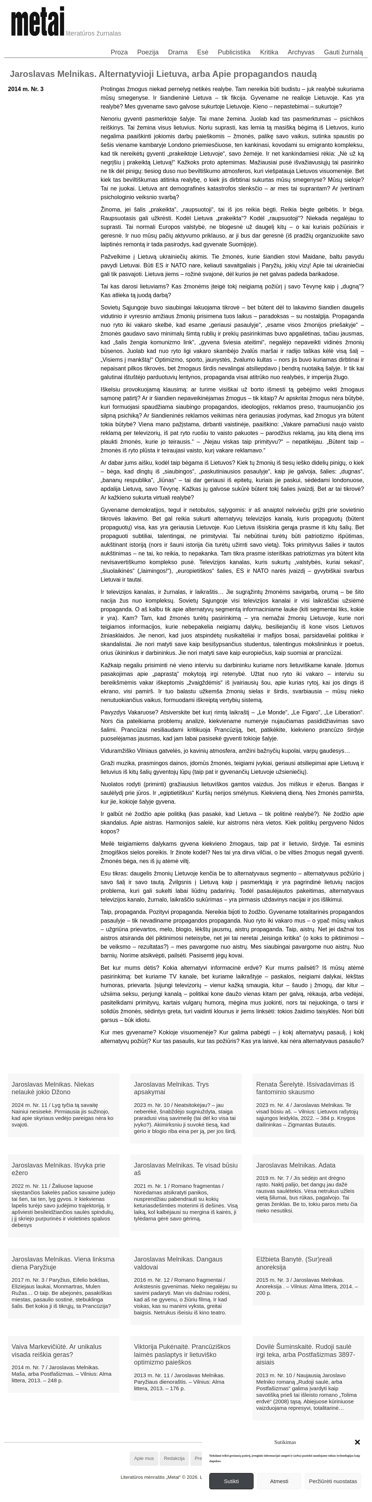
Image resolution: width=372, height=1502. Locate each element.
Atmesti (279, 1481)
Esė (203, 52)
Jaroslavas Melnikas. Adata (295, 1165)
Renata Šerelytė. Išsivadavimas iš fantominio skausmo (305, 1088)
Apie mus (144, 1458)
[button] (357, 1442)
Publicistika (234, 52)
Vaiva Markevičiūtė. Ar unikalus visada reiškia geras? (57, 1350)
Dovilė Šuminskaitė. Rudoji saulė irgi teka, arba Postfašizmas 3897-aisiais (305, 1354)
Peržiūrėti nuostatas (333, 1481)
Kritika (269, 52)
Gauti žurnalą (343, 52)
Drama (178, 52)
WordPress (159, 1496)
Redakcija (174, 1458)
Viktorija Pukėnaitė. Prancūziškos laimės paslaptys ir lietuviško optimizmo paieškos (182, 1354)
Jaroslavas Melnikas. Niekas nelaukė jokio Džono (53, 1088)
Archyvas (301, 52)
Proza (119, 52)
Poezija (148, 52)
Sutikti (231, 1481)
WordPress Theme (191, 1496)
